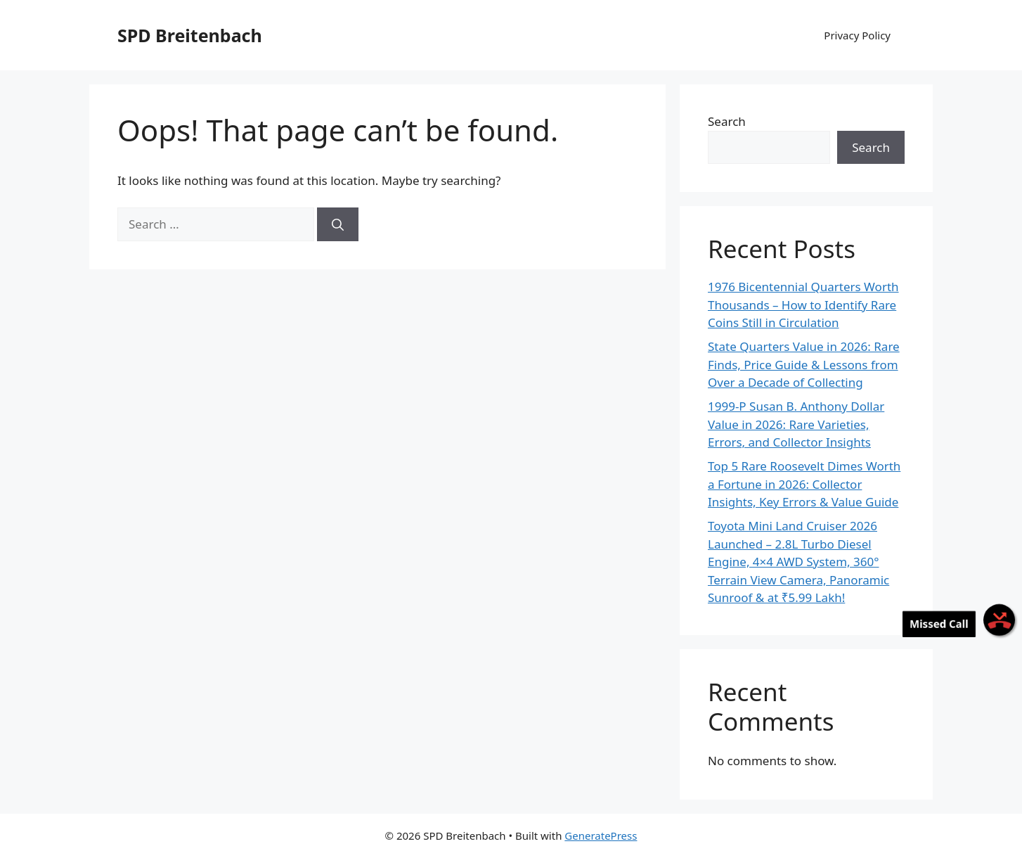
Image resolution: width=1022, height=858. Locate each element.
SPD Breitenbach (189, 35)
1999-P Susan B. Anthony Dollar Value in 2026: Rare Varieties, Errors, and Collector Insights (796, 424)
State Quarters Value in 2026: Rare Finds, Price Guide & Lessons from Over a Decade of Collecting (804, 364)
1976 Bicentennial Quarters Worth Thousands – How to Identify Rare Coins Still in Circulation (803, 304)
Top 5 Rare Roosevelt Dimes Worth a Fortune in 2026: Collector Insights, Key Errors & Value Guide (804, 484)
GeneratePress (600, 835)
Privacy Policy (857, 35)
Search (727, 121)
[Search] (337, 224)
